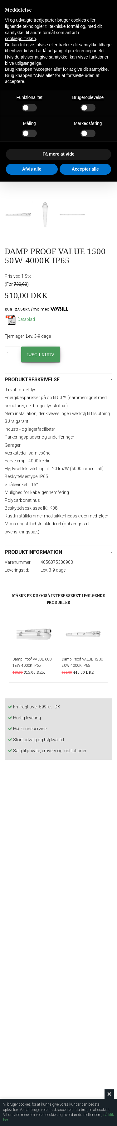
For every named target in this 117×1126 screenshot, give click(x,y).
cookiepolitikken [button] (20, 38)
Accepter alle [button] (85, 169)
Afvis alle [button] (31, 169)
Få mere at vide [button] (59, 154)
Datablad (20, 319)
